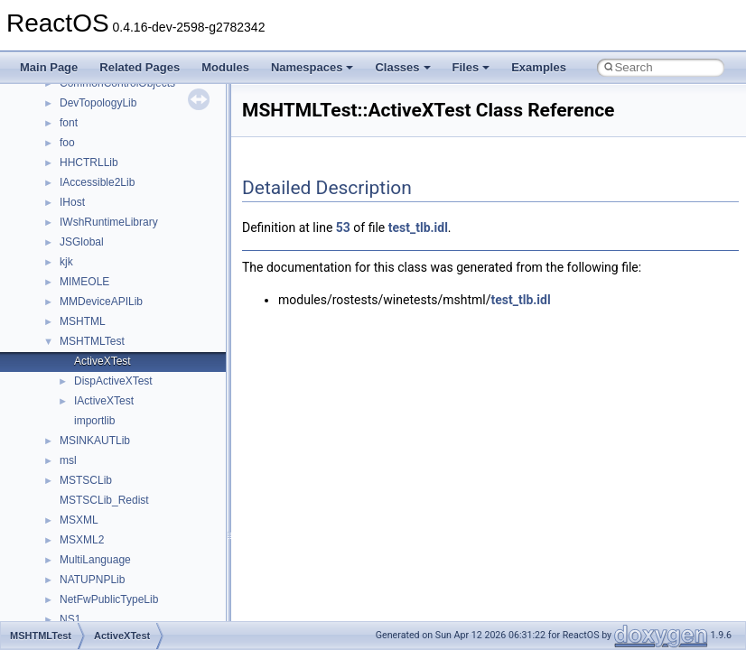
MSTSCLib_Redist (104, 500)
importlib (94, 420)
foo (67, 142)
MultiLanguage (95, 559)
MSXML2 (82, 540)
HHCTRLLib (89, 162)
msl (68, 460)
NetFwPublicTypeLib (109, 599)
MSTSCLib (86, 480)
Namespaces (312, 67)
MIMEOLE (84, 281)
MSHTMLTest (92, 341)
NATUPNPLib (92, 579)
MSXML (79, 520)
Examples (538, 67)
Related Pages (139, 67)
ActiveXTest (102, 361)
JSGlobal (82, 242)
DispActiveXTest (113, 381)
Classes (402, 67)
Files (471, 67)
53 (343, 227)
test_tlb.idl (418, 227)
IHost (72, 202)
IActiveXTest (104, 401)
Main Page (49, 67)
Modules (225, 67)
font (69, 122)
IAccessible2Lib (97, 182)
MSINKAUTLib (95, 440)
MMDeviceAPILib (101, 301)
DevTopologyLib (98, 103)
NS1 (70, 619)
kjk (66, 261)
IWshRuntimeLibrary (109, 222)
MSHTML (83, 321)
